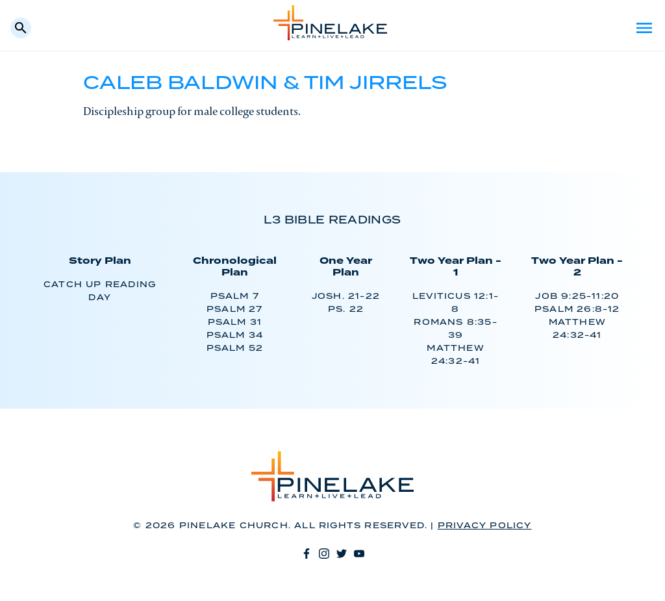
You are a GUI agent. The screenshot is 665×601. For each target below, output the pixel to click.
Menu (644, 28)
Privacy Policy (485, 526)
